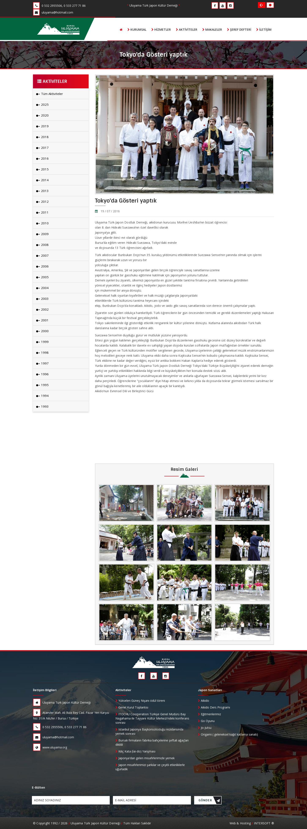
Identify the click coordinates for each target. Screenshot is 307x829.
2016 (42, 158)
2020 (42, 115)
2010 (42, 223)
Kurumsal (136, 29)
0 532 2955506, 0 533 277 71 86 (59, 727)
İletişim (263, 29)
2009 (42, 234)
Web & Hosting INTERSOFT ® (252, 823)
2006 (42, 266)
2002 (42, 309)
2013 (42, 191)
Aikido (203, 701)
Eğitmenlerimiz (209, 714)
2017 (42, 147)
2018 (42, 137)
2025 (42, 104)
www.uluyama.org (50, 747)
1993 (42, 406)
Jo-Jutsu (204, 728)
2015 (42, 169)
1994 (42, 395)
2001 (42, 320)
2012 (42, 201)
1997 (42, 363)
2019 (42, 126)
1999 (42, 342)
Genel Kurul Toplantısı (131, 707)
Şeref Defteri (239, 29)
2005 (42, 277)
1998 (42, 352)
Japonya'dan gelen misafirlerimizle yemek (145, 758)
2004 (42, 288)
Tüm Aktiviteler (49, 94)
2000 (42, 331)
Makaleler (212, 29)
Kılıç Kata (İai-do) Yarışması (135, 751)
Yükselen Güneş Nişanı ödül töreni (140, 701)
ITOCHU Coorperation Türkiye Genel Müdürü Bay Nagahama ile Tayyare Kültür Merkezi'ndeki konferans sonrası (152, 718)
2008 (42, 245)
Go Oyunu (206, 721)
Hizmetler (161, 29)
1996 (42, 374)
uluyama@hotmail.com (53, 737)
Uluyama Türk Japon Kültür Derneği (62, 702)
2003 (42, 298)
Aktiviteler (186, 29)
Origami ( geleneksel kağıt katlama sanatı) (228, 734)
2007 (42, 255)
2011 (42, 212)
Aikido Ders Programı (214, 707)
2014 (42, 180)
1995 (42, 385)
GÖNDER (209, 801)
